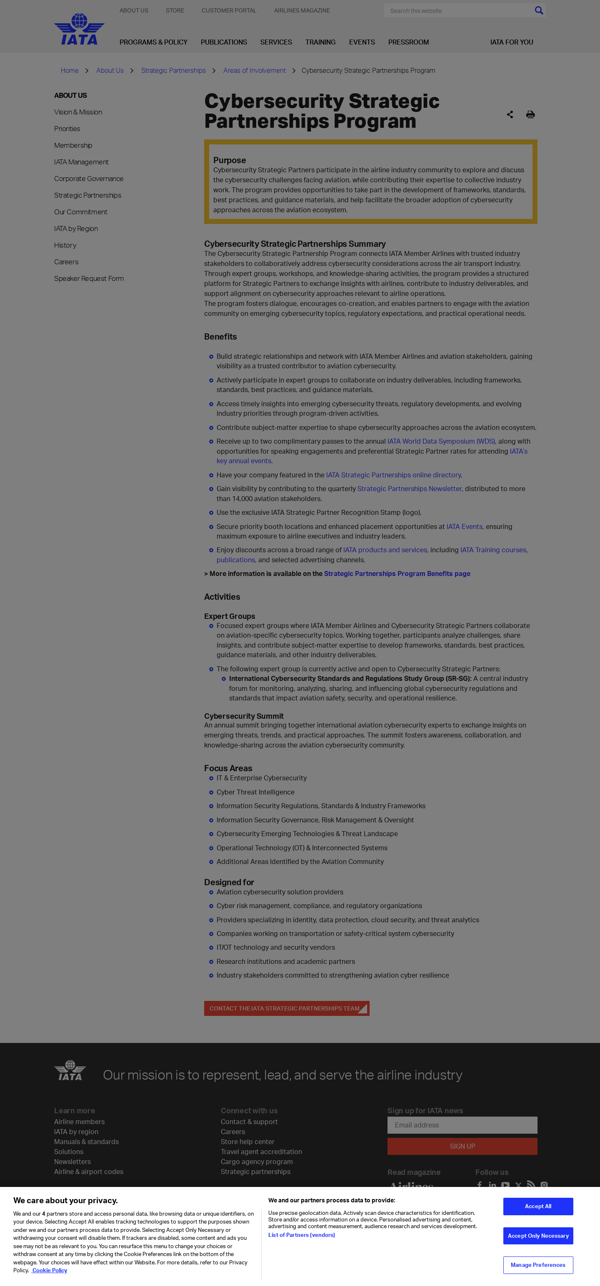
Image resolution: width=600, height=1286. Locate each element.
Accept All (538, 1211)
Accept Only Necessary (538, 1240)
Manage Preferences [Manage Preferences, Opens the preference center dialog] (538, 1270)
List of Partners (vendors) (301, 1240)
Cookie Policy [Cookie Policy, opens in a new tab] (49, 1275)
